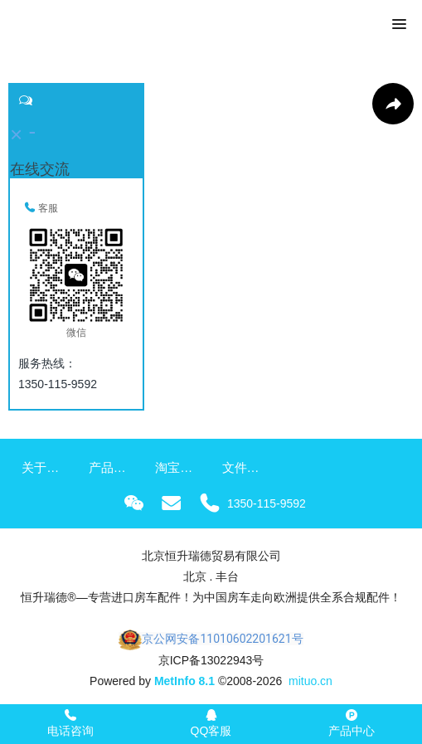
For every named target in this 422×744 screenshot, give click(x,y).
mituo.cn (310, 681)
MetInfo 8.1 (184, 681)
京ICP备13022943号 (211, 660)
